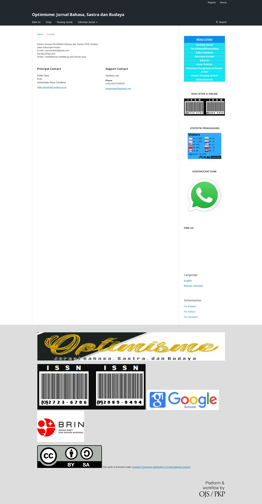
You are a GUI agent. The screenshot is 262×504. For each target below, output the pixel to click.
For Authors (189, 311)
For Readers (190, 306)
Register (212, 2)
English (188, 280)
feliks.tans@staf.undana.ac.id (51, 87)
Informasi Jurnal (86, 22)
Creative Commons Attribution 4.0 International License (161, 467)
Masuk (223, 2)
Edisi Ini (36, 22)
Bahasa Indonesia (193, 286)
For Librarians (191, 317)
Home (40, 34)
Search (222, 22)
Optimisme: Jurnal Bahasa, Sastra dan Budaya (78, 14)
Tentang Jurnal (64, 22)
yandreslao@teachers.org (118, 88)
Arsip (48, 22)
